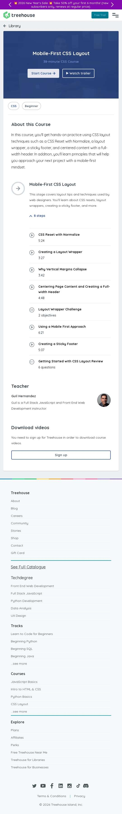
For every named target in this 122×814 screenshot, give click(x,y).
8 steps (37, 216)
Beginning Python (24, 641)
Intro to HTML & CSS (26, 689)
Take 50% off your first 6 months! (77, 3)
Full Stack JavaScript (26, 593)
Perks (15, 745)
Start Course (43, 73)
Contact (17, 545)
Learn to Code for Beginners (32, 634)
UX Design (18, 616)
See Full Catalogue (28, 567)
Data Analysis (21, 608)
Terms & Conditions (51, 796)
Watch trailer (78, 73)
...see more (19, 664)
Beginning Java (22, 656)
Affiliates (17, 738)
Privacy (79, 796)
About (15, 501)
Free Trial (100, 15)
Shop (15, 538)
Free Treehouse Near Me (29, 752)
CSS (13, 106)
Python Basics (21, 697)
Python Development (26, 601)
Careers (17, 516)
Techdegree (22, 577)
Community (19, 523)
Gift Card (17, 553)
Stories (16, 531)
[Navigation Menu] (115, 15)
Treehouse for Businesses (30, 767)
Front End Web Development (32, 586)
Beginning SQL (22, 649)
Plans (15, 730)
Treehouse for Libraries (28, 760)
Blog (14, 508)
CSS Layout (19, 704)
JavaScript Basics (24, 682)
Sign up (61, 455)
